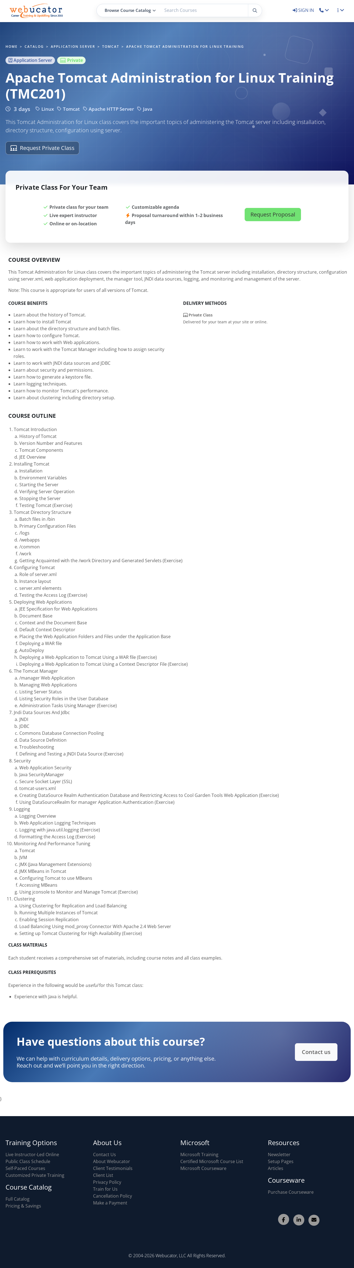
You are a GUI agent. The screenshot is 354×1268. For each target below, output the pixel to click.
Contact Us (104, 1154)
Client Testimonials (113, 1168)
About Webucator (111, 1161)
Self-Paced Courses (25, 1168)
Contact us (300, 1052)
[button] (324, 10)
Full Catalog (18, 1199)
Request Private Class (42, 148)
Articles (275, 1168)
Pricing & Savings (23, 1206)
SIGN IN (304, 10)
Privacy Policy (107, 1182)
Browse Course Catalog (130, 10)
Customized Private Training (35, 1175)
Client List (103, 1175)
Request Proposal (272, 222)
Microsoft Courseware (203, 1168)
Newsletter (279, 1154)
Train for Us (105, 1189)
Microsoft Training (199, 1154)
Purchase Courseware (291, 1192)
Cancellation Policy (112, 1196)
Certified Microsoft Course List (211, 1161)
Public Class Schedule (28, 1161)
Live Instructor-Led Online (32, 1154)
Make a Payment (110, 1203)
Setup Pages (281, 1161)
